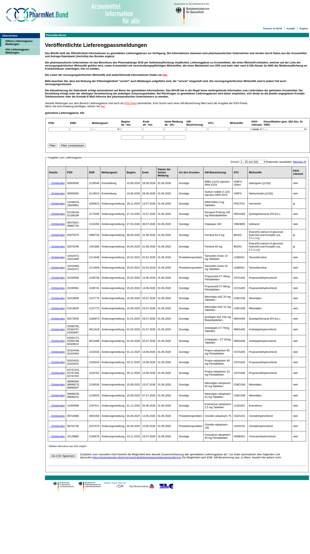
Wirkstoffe (255, 172)
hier (165, 74)
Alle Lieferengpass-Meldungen (17, 51)
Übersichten (10, 35)
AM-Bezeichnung (215, 172)
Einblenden (58, 183)
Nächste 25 (299, 161)
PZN (69, 172)
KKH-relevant (298, 172)
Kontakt (291, 28)
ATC (236, 172)
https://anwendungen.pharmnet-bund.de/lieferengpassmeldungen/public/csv (137, 457)
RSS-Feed (130, 103)
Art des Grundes (189, 172)
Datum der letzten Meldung (164, 172)
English (304, 28)
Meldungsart (109, 172)
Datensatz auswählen (279, 161)
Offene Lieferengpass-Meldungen (19, 42)
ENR (91, 172)
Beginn (131, 172)
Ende (145, 172)
